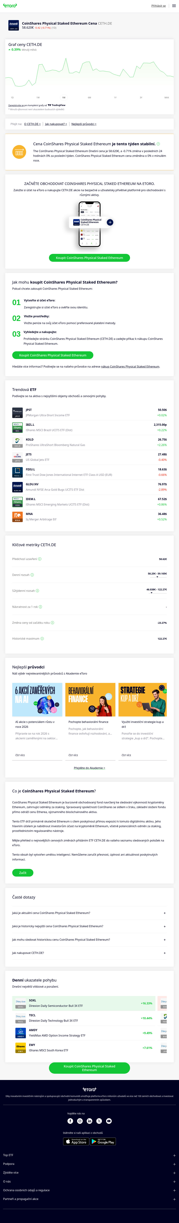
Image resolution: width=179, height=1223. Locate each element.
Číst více (20, 755)
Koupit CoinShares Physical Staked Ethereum (89, 258)
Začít (22, 873)
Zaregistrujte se (16, 105)
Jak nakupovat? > (56, 124)
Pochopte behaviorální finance (88, 722)
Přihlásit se (158, 6)
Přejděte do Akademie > (89, 768)
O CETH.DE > (32, 124)
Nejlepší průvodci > (83, 124)
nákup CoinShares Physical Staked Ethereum (130, 366)
